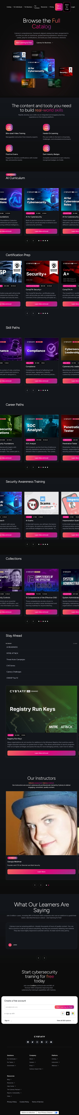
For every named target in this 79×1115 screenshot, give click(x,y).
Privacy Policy (12, 1102)
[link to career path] (41, 211)
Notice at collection (28, 1112)
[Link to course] (41, 361)
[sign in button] (9, 1020)
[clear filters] (75, 643)
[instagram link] (37, 1042)
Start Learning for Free (24, 43)
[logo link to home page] (39, 1038)
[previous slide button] (35, 885)
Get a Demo (59, 7)
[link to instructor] (41, 835)
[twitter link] (32, 1042)
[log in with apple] (68, 1013)
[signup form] (39, 1007)
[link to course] (41, 515)
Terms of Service (37, 1102)
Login (73, 7)
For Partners (37, 7)
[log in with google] (63, 1013)
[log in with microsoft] (73, 1013)
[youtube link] (51, 1042)
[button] (9, 7)
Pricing (52, 7)
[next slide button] (41, 885)
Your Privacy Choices (45, 1112)
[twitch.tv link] (46, 1042)
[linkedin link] (28, 1042)
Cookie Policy (24, 1102)
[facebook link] (42, 1042)
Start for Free (67, 7)
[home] (4, 7)
